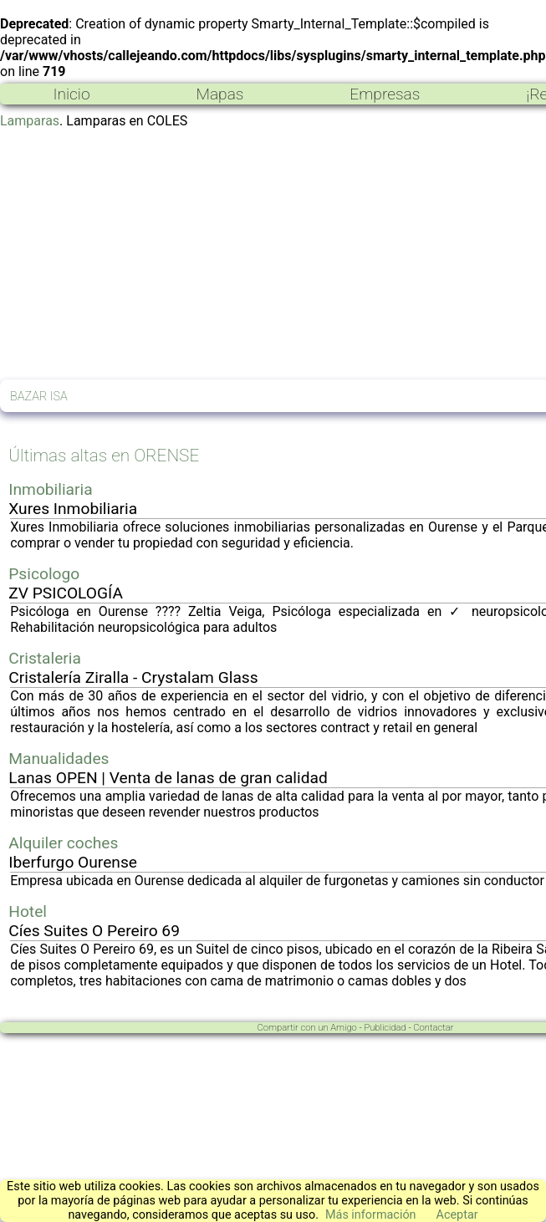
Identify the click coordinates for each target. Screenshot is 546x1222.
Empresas (385, 94)
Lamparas (29, 121)
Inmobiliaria (50, 489)
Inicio (71, 94)
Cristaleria (44, 658)
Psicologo (43, 573)
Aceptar (457, 1215)
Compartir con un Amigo (307, 1027)
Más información (370, 1215)
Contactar (433, 1027)
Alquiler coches (63, 843)
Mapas (219, 94)
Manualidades (58, 758)
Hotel (27, 911)
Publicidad (385, 1027)
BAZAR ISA (39, 397)
